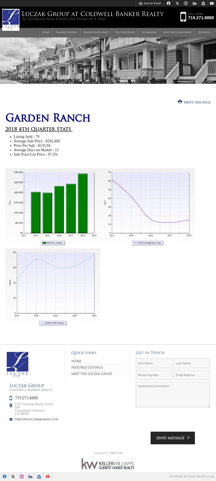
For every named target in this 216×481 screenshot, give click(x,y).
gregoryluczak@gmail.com (36, 419)
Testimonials (149, 32)
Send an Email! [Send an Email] (150, 3)
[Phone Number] (154, 375)
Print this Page (194, 102)
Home (45, 32)
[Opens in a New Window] (168, 3)
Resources (204, 32)
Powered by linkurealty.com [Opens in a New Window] (191, 476)
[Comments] (173, 394)
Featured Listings (66, 32)
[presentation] (173, 420)
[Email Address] (192, 375)
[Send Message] (173, 438)
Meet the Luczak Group (177, 32)
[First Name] (154, 363)
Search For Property (96, 32)
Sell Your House (125, 32)
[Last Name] (192, 363)
